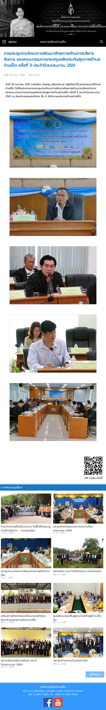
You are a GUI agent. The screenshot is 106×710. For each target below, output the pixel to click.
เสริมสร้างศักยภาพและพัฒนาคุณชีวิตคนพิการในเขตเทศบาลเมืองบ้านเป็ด (23, 618)
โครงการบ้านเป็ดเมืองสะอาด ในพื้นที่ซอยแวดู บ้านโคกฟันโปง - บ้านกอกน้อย (25, 528)
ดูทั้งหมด (95, 674)
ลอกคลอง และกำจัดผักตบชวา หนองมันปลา (77, 571)
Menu (9, 42)
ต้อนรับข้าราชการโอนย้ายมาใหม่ (70, 660)
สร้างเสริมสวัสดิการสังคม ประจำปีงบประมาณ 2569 (19, 662)
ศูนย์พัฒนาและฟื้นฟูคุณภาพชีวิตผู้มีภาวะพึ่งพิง (77, 618)
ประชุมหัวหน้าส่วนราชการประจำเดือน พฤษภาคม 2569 (73, 528)
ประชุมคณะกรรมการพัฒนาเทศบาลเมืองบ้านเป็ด (25, 573)
